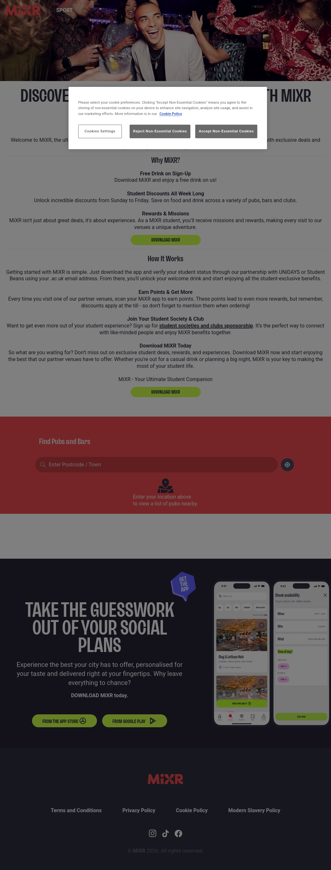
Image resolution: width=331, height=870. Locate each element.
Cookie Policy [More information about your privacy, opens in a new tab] (170, 113)
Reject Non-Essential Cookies (160, 131)
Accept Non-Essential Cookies (226, 131)
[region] (168, 118)
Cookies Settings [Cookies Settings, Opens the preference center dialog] (100, 131)
